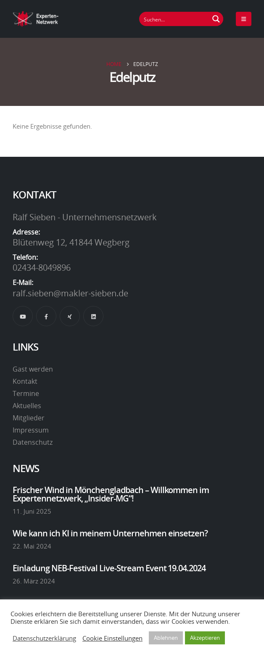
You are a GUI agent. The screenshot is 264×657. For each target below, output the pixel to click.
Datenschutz (33, 442)
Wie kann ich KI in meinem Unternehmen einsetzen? (110, 533)
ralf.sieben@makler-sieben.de (70, 293)
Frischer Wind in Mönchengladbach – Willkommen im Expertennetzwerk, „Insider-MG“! (111, 494)
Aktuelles (27, 405)
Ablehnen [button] (166, 637)
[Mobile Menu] (243, 19)
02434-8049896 (42, 267)
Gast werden (33, 369)
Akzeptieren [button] (205, 637)
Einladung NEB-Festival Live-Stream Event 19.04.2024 (109, 568)
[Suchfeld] (174, 18)
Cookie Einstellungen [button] (112, 638)
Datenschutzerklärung (44, 638)
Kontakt (25, 381)
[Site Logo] (36, 18)
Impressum (31, 430)
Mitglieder (29, 417)
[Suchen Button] (216, 19)
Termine (26, 393)
